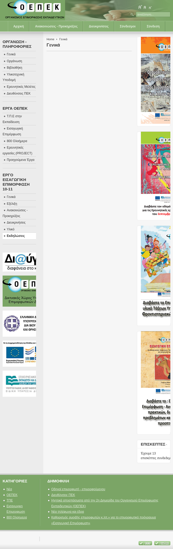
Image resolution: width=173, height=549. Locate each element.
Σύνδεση (153, 26)
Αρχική (18, 26)
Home (50, 39)
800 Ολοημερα (17, 517)
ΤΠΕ (10, 500)
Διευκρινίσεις (99, 26)
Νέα (9, 489)
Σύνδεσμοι (128, 26)
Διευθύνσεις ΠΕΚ (63, 495)
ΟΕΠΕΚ (12, 495)
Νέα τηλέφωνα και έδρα (67, 511)
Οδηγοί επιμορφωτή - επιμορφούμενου (78, 489)
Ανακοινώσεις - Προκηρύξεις (56, 26)
